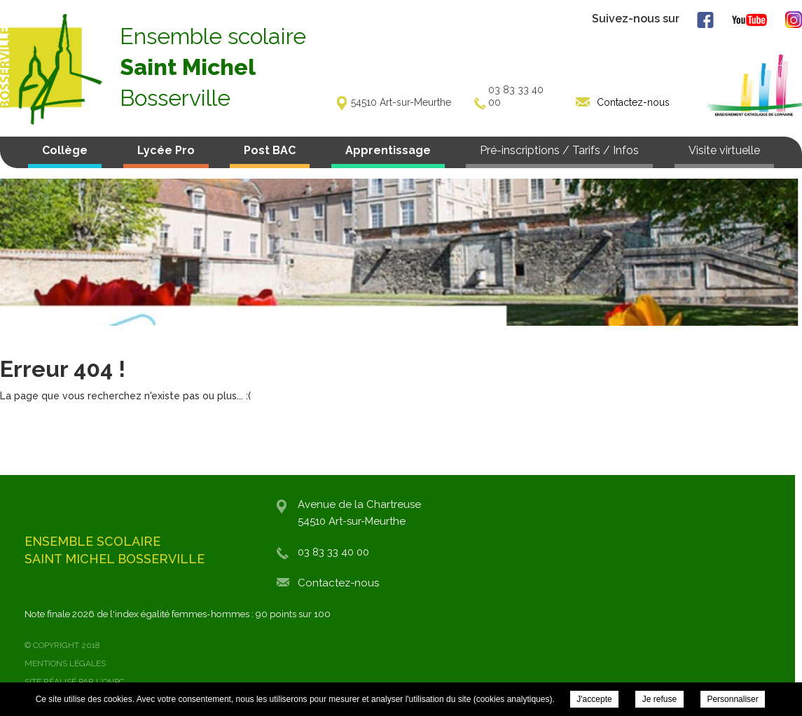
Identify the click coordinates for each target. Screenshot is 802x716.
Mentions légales (65, 663)
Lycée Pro (166, 150)
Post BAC (270, 150)
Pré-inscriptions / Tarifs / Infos (559, 150)
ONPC (113, 682)
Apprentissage (388, 150)
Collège (65, 150)
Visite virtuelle (724, 150)
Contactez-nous (338, 583)
